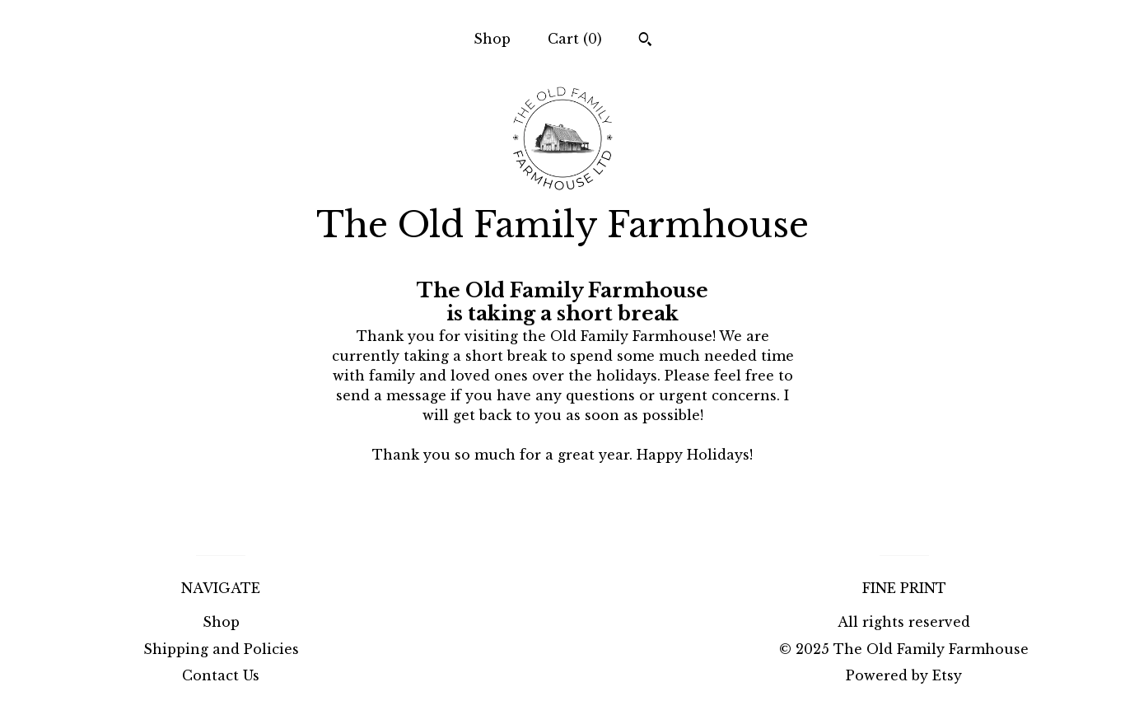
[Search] (645, 41)
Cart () (575, 38)
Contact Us (220, 675)
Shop (492, 38)
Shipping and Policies (221, 649)
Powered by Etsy (904, 675)
